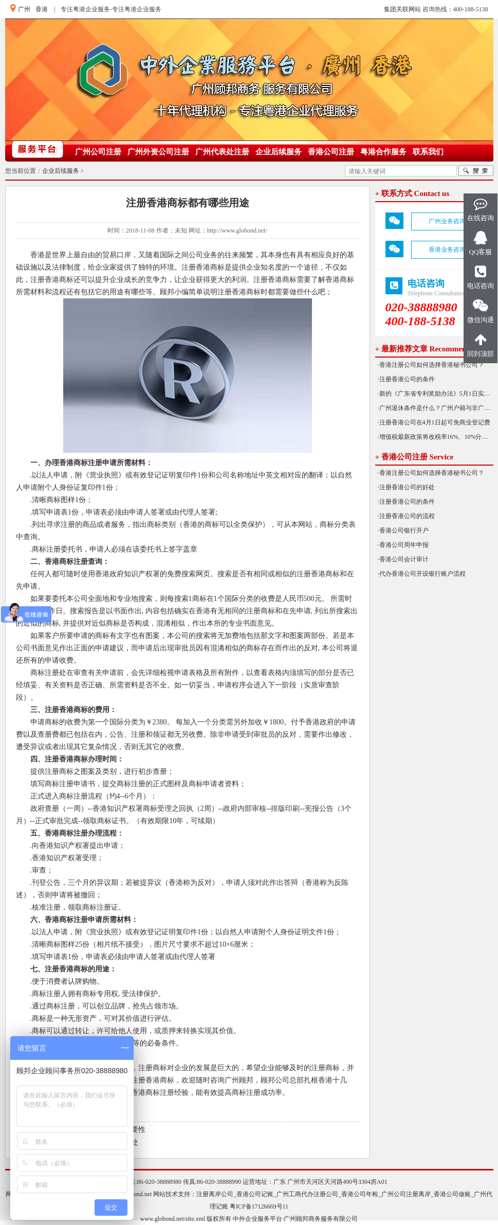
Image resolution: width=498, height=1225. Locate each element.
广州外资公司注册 (158, 152)
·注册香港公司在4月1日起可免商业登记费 (434, 422)
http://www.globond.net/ (237, 230)
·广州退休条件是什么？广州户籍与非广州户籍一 (435, 408)
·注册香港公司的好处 (406, 487)
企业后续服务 (278, 152)
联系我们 (428, 152)
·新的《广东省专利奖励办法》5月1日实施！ (435, 393)
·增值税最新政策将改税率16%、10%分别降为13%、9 (435, 436)
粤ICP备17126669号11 (259, 1206)
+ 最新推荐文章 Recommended (426, 349)
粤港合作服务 (383, 152)
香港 (41, 9)
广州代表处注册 (222, 152)
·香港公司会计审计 (403, 559)
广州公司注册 (98, 152)
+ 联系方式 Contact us (412, 193)
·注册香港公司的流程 (406, 516)
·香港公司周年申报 (403, 544)
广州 (24, 9)
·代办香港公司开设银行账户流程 (422, 573)
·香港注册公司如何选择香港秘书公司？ (431, 364)
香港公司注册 (331, 152)
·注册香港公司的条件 (406, 379)
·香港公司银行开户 (403, 530)
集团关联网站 (402, 9)
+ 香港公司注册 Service (414, 457)
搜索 (475, 170)
